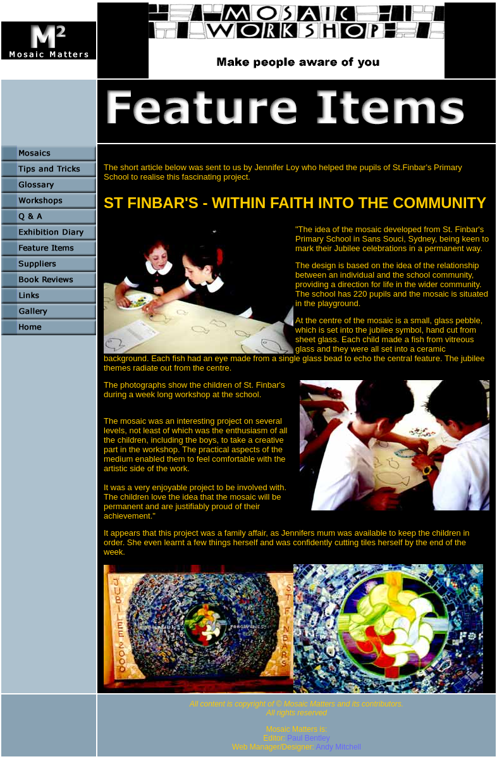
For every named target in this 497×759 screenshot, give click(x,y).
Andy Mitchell (338, 747)
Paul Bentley (308, 738)
